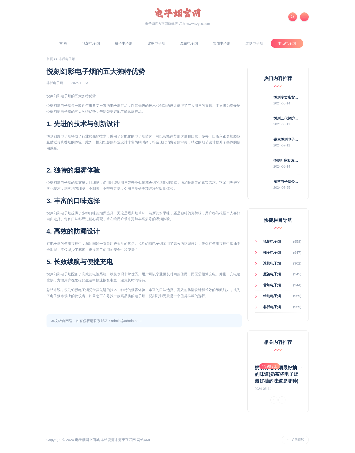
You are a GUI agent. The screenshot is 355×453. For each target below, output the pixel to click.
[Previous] (273, 399)
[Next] (281, 399)
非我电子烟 (287, 43)
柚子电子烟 (124, 43)
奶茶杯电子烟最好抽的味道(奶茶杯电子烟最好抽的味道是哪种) (277, 374)
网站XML (144, 439)
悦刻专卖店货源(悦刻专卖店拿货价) (301, 97)
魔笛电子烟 (189, 43)
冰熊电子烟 (156, 43)
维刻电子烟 (254, 43)
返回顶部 (295, 439)
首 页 (63, 43)
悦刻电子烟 (91, 43)
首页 (50, 59)
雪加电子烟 (221, 43)
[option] (278, 375)
